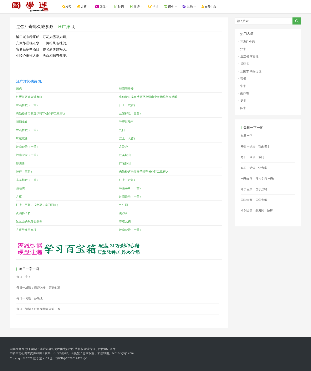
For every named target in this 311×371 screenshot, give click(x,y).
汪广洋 (64, 26)
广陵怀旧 (125, 163)
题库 (270, 210)
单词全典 (247, 210)
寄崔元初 (125, 221)
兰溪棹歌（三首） (27, 105)
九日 (122, 130)
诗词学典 (261, 178)
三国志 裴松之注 (250, 71)
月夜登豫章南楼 (26, 229)
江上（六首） (128, 105)
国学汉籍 (261, 189)
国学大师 (247, 199)
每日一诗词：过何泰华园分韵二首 (38, 309)
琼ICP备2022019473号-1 (71, 358)
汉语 (136, 6)
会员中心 (209, 6)
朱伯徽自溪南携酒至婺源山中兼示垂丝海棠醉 (148, 96)
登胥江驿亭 (126, 121)
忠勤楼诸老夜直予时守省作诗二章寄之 (41, 113)
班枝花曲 (22, 138)
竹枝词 (123, 204)
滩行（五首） (25, 171)
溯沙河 (123, 213)
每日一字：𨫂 (23, 277)
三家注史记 (247, 41)
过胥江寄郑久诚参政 (29, 96)
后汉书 (244, 63)
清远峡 (20, 188)
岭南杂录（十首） (27, 146)
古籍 (82, 6)
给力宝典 (247, 189)
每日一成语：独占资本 (255, 146)
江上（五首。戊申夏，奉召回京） (38, 204)
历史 (169, 6)
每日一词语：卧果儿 (29, 298)
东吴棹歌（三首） (27, 180)
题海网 (259, 210)
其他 (188, 6)
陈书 (243, 108)
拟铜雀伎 (22, 121)
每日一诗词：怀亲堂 (254, 168)
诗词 (120, 6)
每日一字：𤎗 (248, 135)
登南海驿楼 (126, 88)
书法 (154, 6)
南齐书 (244, 93)
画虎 (19, 88)
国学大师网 (17, 349)
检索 (67, 6)
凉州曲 (20, 163)
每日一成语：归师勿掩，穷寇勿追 (38, 287)
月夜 (19, 196)
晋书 (243, 78)
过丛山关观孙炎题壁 (29, 221)
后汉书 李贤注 (249, 56)
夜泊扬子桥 (23, 213)
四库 (101, 6)
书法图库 (247, 178)
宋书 (243, 86)
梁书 (243, 100)
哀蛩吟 (123, 146)
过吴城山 (125, 155)
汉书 (243, 49)
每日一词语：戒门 (252, 157)
